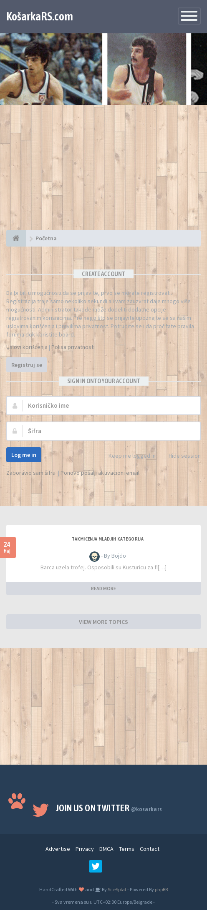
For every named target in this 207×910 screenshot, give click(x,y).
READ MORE (103, 588)
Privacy (85, 849)
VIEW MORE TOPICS (103, 622)
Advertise (57, 849)
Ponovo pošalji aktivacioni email (100, 472)
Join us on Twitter (109, 808)
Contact (149, 849)
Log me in (23, 455)
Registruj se (26, 365)
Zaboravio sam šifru (31, 472)
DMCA (106, 849)
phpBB (161, 889)
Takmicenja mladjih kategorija (108, 539)
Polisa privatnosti (73, 347)
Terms (126, 849)
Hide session (180, 456)
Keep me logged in (127, 456)
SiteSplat (116, 889)
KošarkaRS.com (39, 16)
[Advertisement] (103, 171)
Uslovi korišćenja (27, 347)
